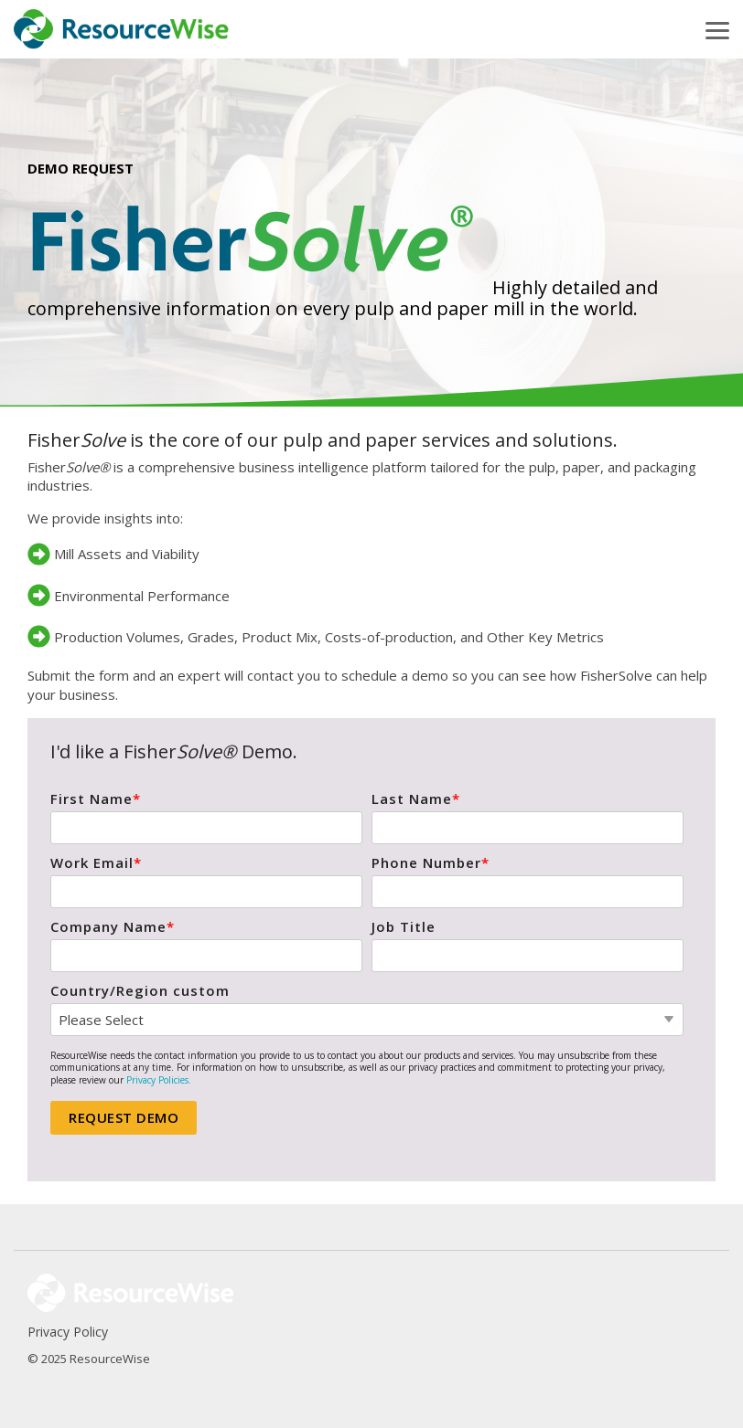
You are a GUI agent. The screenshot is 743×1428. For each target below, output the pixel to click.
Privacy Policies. (158, 1080)
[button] (717, 29)
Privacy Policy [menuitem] (67, 1331)
